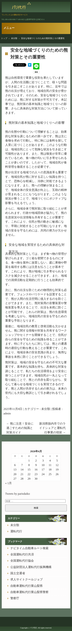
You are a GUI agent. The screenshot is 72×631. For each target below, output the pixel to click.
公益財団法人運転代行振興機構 (30, 567)
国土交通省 (17, 573)
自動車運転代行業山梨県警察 (29, 592)
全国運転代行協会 (22, 560)
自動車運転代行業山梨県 (26, 586)
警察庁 (14, 598)
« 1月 (8, 483)
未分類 (45, 409)
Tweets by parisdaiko (17, 493)
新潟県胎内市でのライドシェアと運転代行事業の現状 (52, 428)
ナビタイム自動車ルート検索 (29, 548)
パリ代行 (21, 6)
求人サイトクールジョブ (26, 579)
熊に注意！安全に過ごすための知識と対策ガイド (19, 428)
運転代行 (16, 531)
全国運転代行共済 (22, 554)
